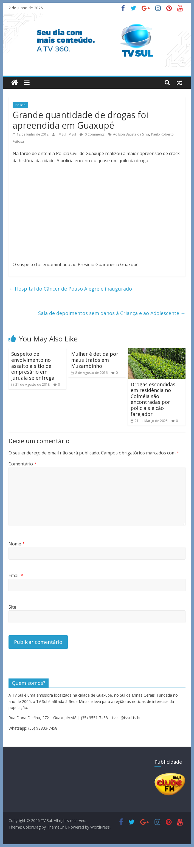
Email (16, 575)
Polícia (20, 105)
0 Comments (92, 134)
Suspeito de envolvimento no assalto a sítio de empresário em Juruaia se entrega (32, 366)
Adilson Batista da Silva (131, 134)
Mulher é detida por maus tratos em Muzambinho (94, 360)
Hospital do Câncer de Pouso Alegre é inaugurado (70, 288)
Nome (17, 544)
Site (12, 607)
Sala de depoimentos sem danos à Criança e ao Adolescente (111, 313)
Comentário (22, 464)
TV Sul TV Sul (67, 134)
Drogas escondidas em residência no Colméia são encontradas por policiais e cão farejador (153, 399)
